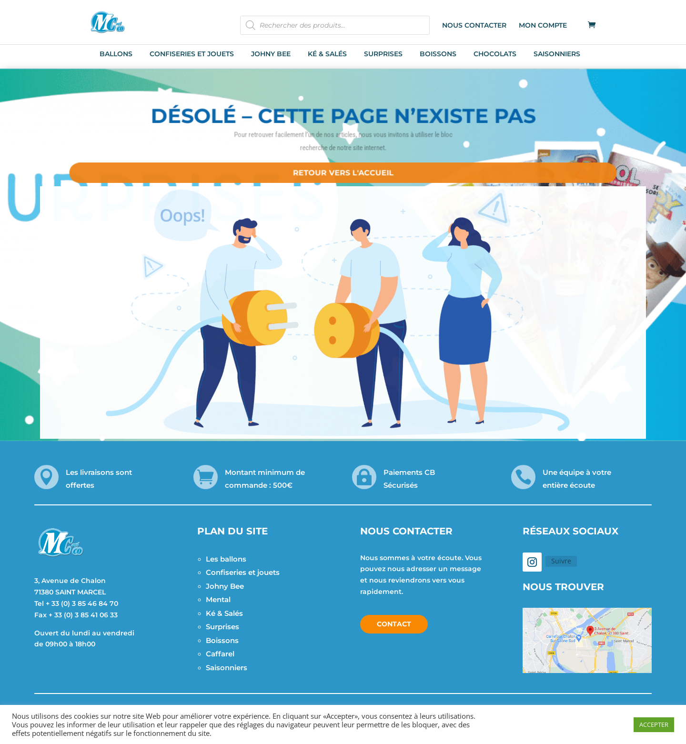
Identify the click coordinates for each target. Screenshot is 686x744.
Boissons (222, 640)
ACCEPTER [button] (653, 724)
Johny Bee (225, 586)
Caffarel (220, 653)
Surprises (222, 626)
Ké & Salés (224, 613)
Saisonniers (226, 667)
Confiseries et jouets (243, 572)
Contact (394, 624)
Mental (218, 599)
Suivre (561, 560)
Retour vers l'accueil (343, 168)
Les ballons (226, 558)
